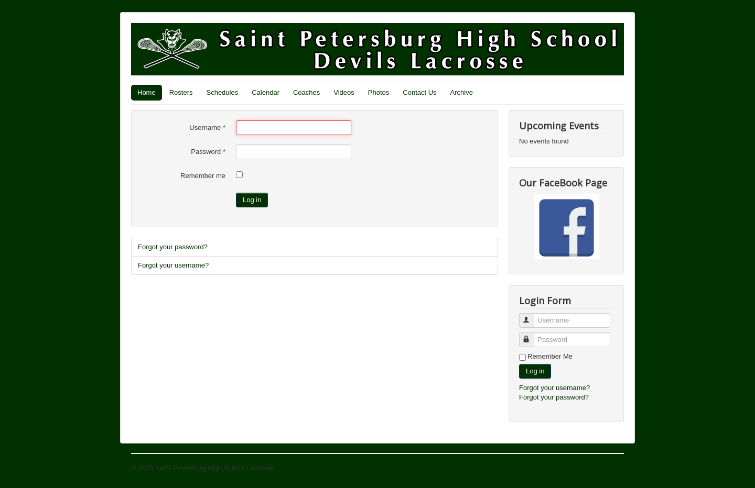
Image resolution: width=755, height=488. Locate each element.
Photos (378, 92)
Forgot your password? (173, 247)
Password (208, 152)
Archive (461, 92)
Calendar (265, 92)
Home (146, 92)
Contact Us (419, 92)
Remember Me (550, 356)
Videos (343, 92)
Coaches (306, 92)
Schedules (222, 92)
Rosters (181, 92)
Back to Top (606, 468)
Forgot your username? (173, 265)
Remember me (202, 176)
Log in (252, 200)
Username (207, 127)
